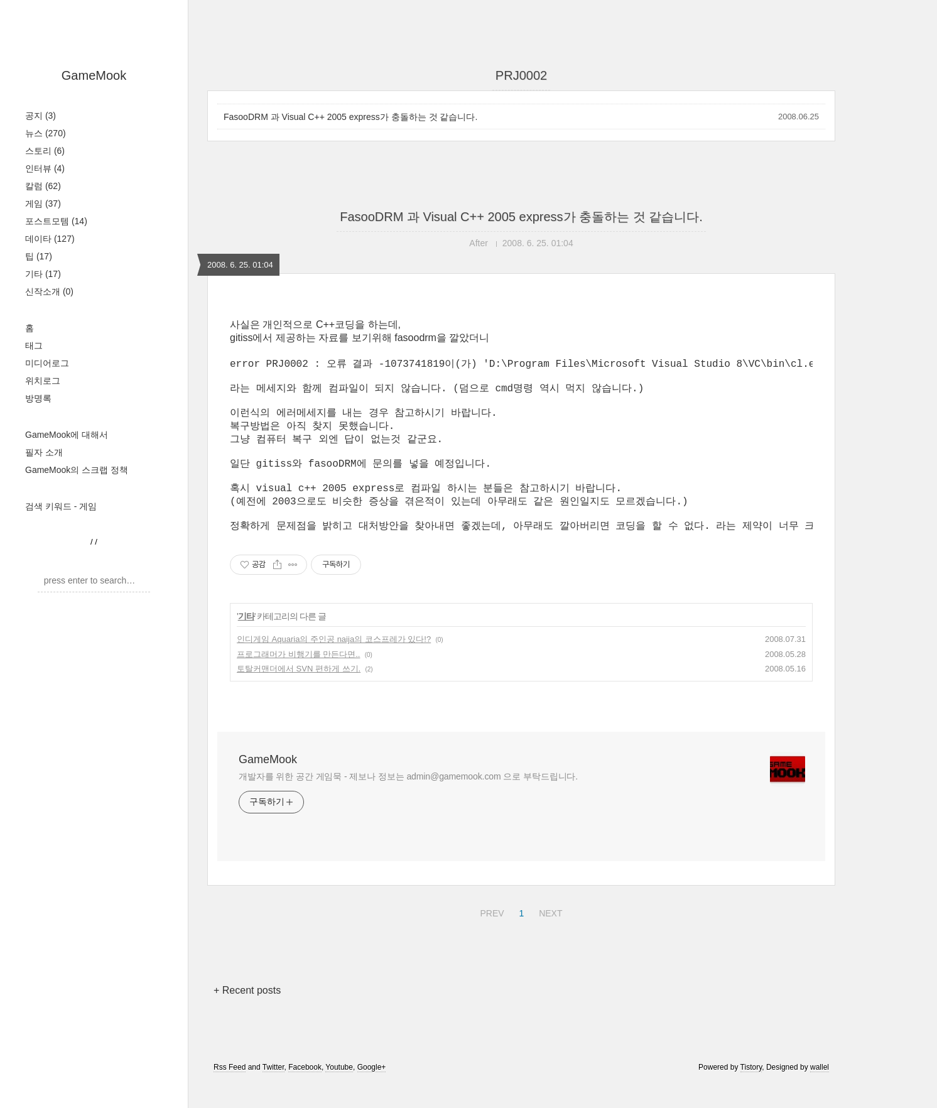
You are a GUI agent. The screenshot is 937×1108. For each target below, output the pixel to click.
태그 (34, 345)
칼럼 (43, 186)
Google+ (371, 1091)
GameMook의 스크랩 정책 (76, 470)
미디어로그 (47, 363)
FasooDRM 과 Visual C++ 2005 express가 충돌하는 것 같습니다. (350, 117)
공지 (40, 116)
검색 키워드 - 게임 (61, 506)
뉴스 (45, 133)
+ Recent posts (247, 1014)
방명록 (38, 398)
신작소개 (49, 291)
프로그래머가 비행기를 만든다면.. (298, 678)
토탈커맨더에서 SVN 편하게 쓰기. (298, 692)
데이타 (50, 239)
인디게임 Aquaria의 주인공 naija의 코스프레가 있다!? (334, 663)
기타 (43, 274)
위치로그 (42, 381)
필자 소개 (44, 452)
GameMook (94, 75)
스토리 (45, 151)
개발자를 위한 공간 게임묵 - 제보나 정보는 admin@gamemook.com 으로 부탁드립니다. (408, 800)
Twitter (273, 1091)
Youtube (339, 1091)
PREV (490, 935)
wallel (819, 1091)
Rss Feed (230, 1091)
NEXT (549, 935)
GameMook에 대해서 (66, 435)
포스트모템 (56, 221)
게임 (43, 203)
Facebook (305, 1091)
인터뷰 (45, 168)
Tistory (751, 1091)
